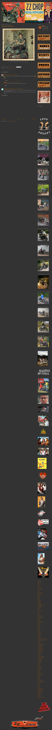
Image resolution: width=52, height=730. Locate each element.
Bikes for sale (40, 593)
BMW (39, 595)
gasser (39, 620)
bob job (39, 596)
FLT (38, 613)
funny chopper (40, 617)
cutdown (39, 607)
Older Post (34, 118)
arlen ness (39, 589)
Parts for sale (40, 669)
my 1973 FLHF (40, 645)
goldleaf (39, 623)
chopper (39, 602)
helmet (39, 624)
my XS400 (39, 660)
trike (38, 684)
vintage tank (40, 691)
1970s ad (39, 582)
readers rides (40, 673)
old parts (39, 666)
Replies (6, 80)
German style (40, 621)
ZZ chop (8, 82)
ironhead (39, 630)
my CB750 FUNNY (41, 656)
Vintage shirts (40, 690)
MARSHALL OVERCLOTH (9, 88)
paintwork (39, 667)
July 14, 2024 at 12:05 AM (13, 74)
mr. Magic (39, 641)
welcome (39, 694)
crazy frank (40, 606)
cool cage (39, 603)
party (39, 670)
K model (39, 632)
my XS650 (39, 662)
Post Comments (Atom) (10, 121)
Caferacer (39, 600)
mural (39, 642)
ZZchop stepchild (41, 697)
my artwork (40, 652)
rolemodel (39, 674)
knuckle (39, 635)
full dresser (40, 616)
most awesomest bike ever (42, 639)
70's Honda (9, 68)
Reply (5, 78)
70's (38, 586)
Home (19, 118)
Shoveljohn (6, 74)
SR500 (39, 677)
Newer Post (4, 118)
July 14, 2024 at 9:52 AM (15, 82)
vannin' (39, 687)
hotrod (39, 627)
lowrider (39, 637)
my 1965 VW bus (41, 644)
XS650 (39, 695)
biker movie (40, 592)
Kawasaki (39, 634)
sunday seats (40, 680)
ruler (38, 676)
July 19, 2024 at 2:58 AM (18, 88)
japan (39, 631)
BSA (38, 599)
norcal (39, 663)
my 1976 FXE (40, 646)
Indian (39, 628)
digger (39, 609)
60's (5, 68)
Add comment (4, 95)
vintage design (40, 688)
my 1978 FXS (40, 649)
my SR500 (39, 659)
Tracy (39, 683)
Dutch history (40, 610)
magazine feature (41, 638)
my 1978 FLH (40, 648)
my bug (39, 655)
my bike (39, 653)
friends (39, 614)
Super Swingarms (41, 681)
